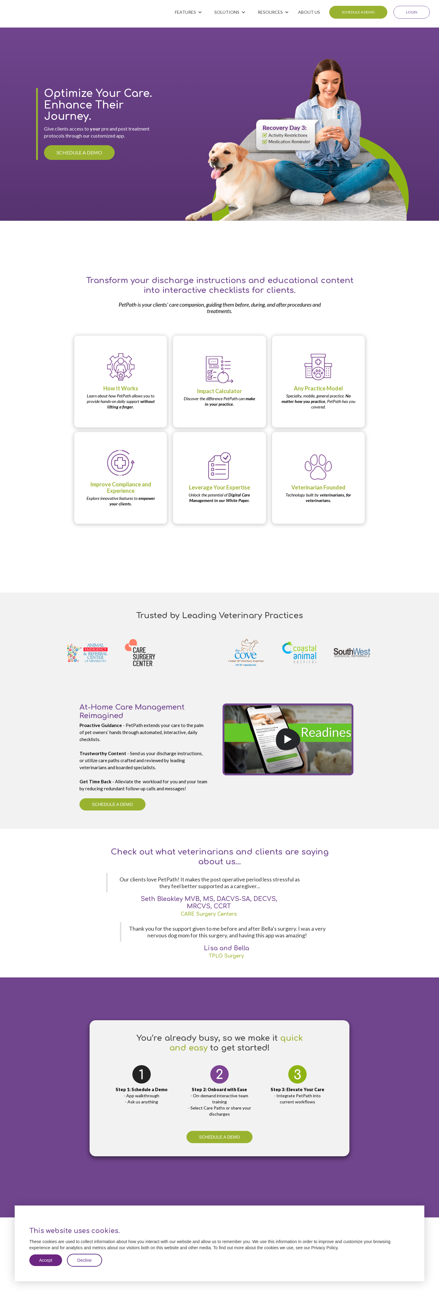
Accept (45, 1260)
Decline (84, 1260)
